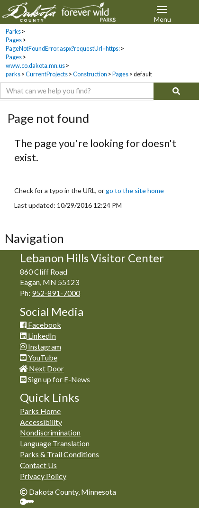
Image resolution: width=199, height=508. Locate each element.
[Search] (176, 91)
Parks (13, 31)
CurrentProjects (47, 74)
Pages (14, 40)
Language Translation (55, 443)
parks (13, 74)
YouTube (38, 357)
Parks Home (40, 411)
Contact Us (38, 465)
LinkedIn (38, 335)
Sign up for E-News (55, 379)
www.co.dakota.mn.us (35, 65)
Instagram (40, 346)
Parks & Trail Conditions (59, 454)
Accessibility (41, 421)
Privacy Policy (43, 475)
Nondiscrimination (50, 432)
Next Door (42, 368)
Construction (90, 74)
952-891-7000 (56, 292)
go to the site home (135, 190)
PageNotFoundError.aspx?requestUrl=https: (63, 48)
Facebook (40, 324)
